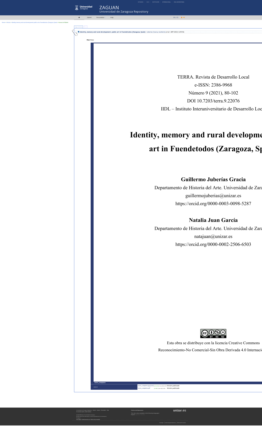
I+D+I (147, 2)
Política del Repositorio (137, 410)
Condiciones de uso (86, 419)
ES (177, 17)
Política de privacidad (95, 419)
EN (174, 17)
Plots (85, 27)
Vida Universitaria (179, 2)
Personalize (100, 17)
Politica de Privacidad (181, 422)
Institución (155, 2)
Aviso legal (78, 419)
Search (94, 410)
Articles (8, 22)
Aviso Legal (161, 422)
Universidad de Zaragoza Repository (123, 11)
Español (137, 414)
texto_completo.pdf (144, 388)
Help (111, 17)
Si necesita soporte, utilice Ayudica (83, 411)
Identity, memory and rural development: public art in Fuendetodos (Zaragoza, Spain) (34, 22)
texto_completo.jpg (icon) (146, 386)
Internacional (166, 2)
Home (3, 22)
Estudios (140, 2)
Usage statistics (78, 27)
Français (142, 414)
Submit (89, 17)
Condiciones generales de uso (170, 422)
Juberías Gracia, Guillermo (156, 32)
